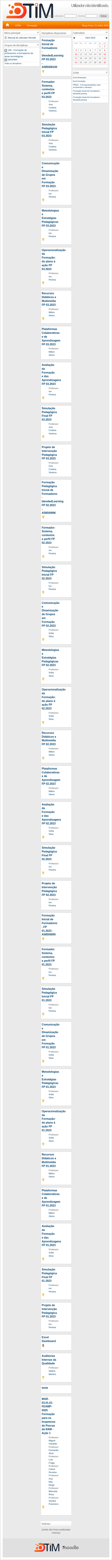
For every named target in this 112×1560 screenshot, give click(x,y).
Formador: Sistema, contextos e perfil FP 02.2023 (48, 535)
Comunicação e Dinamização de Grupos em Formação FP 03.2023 (50, 175)
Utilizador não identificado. (89, 5)
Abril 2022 (90, 37)
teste (45, 1387)
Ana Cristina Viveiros (53, 107)
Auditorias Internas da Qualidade (49, 1359)
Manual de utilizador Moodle (22, 37)
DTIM (18, 25)
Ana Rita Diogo (52, 1481)
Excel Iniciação (79, 81)
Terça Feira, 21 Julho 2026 (95, 25)
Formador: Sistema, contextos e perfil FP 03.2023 (48, 89)
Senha (81, 16)
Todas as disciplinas (12, 63)
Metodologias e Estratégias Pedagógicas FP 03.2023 (50, 218)
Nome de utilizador (54, 16)
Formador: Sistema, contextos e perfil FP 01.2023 (48, 957)
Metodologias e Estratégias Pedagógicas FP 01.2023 (50, 1079)
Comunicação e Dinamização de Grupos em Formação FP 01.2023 (50, 1036)
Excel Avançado (79, 77)
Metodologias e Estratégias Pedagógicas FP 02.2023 (50, 657)
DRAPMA (12, 59)
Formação (32, 25)
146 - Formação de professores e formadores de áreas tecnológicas (18, 53)
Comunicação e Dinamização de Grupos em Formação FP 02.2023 (50, 614)
